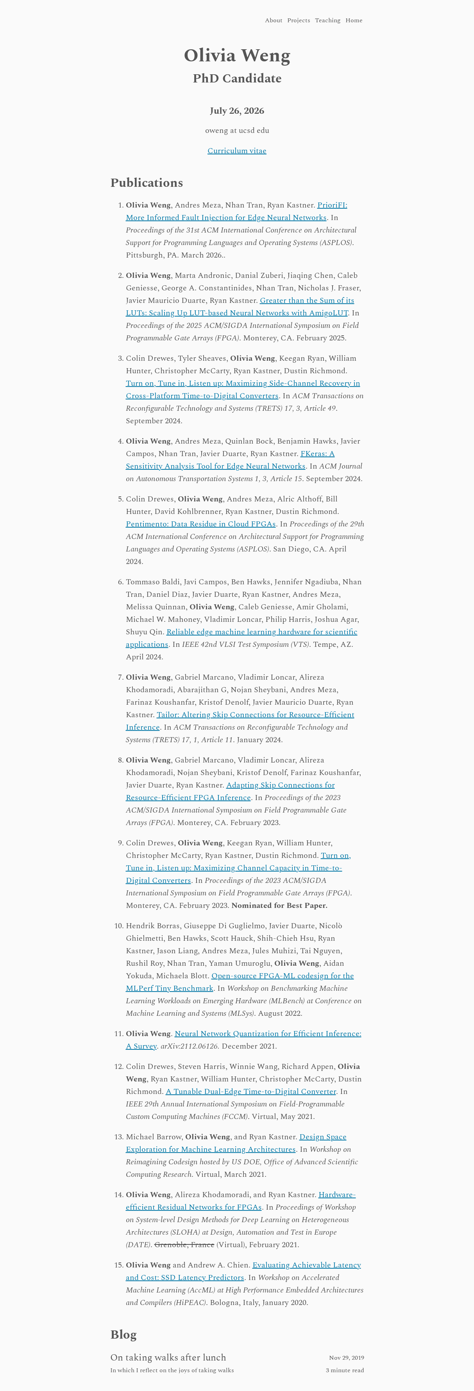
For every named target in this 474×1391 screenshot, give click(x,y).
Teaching (328, 20)
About (274, 20)
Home (354, 20)
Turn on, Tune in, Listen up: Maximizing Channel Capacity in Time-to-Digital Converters (238, 868)
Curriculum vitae (237, 151)
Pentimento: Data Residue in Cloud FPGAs (201, 524)
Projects (298, 20)
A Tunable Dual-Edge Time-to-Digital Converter (251, 1091)
